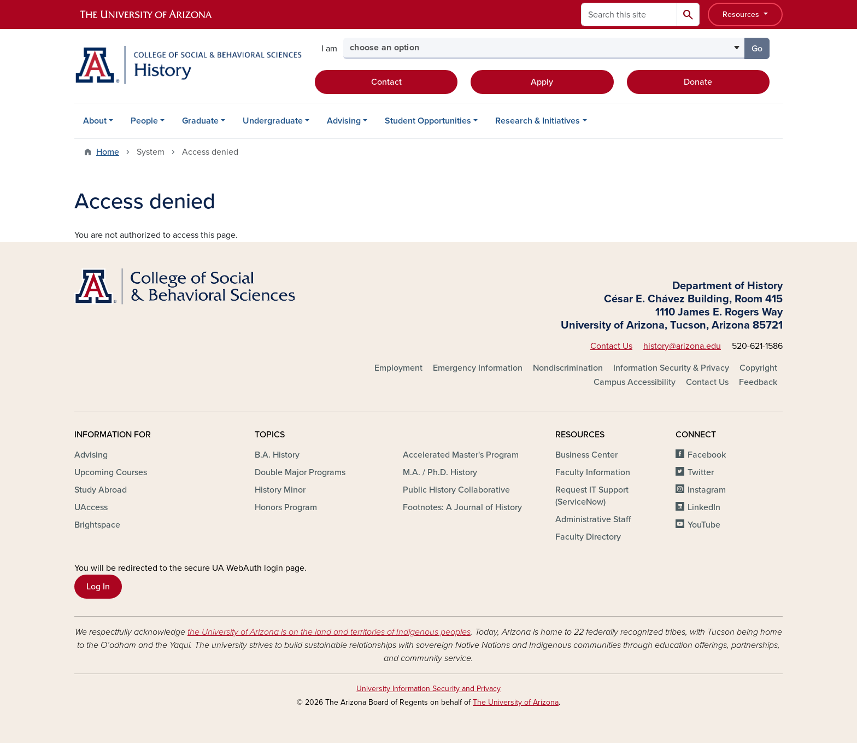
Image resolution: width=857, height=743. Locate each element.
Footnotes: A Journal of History (462, 507)
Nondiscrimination (568, 367)
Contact (386, 82)
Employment (398, 367)
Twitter (701, 472)
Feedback (758, 382)
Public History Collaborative (456, 489)
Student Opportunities (428, 120)
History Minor (280, 489)
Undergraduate (273, 120)
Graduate (200, 120)
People (144, 120)
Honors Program (286, 507)
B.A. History (277, 454)
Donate (698, 82)
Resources (742, 14)
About (95, 120)
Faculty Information (592, 472)
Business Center (586, 454)
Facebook (707, 454)
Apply (542, 82)
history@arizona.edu (682, 346)
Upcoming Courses (110, 472)
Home (107, 152)
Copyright (758, 367)
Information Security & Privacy (671, 367)
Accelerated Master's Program (461, 454)
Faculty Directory (588, 536)
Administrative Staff (593, 519)
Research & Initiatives (537, 120)
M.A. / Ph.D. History (440, 472)
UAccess (91, 507)
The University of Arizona (516, 702)
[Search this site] (629, 14)
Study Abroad (100, 489)
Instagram (707, 489)
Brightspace (97, 524)
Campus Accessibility (635, 382)
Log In (98, 586)
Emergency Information (478, 367)
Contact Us (611, 346)
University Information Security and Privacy (428, 688)
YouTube (704, 524)
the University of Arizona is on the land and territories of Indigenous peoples (329, 632)
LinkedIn (704, 507)
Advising (344, 120)
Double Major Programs (300, 472)
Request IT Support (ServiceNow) (592, 495)
